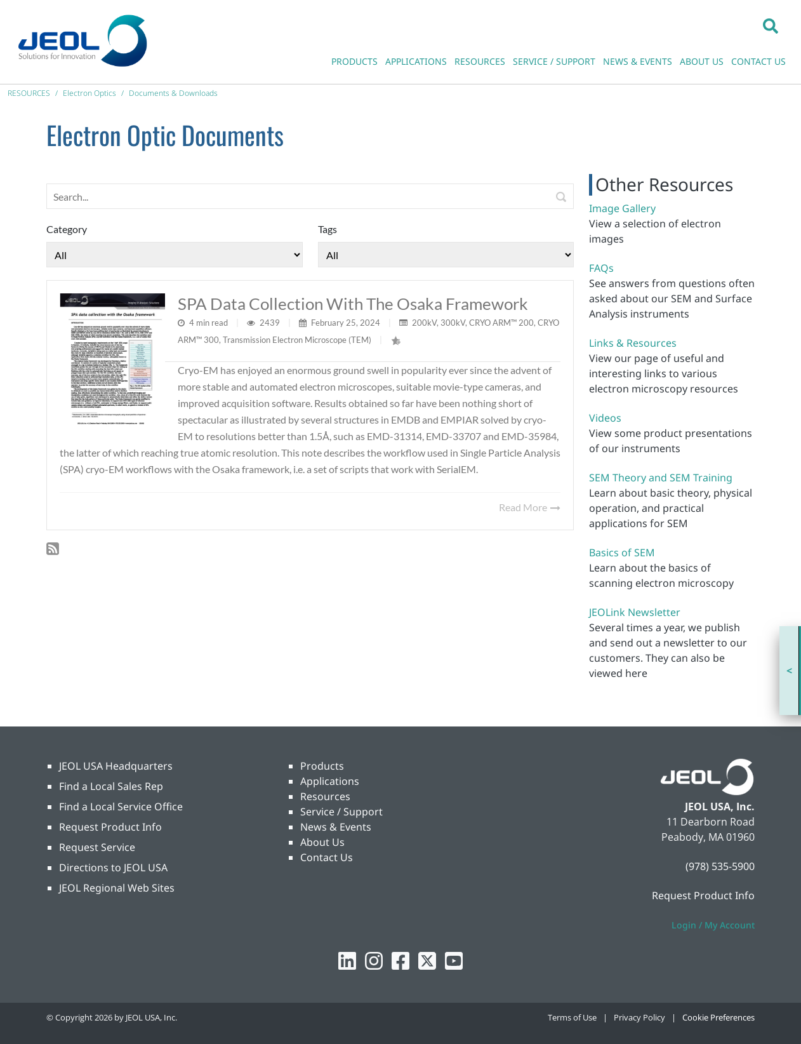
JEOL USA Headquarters (116, 766)
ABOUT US (702, 61)
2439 (271, 323)
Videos (605, 418)
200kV (424, 323)
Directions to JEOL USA (113, 867)
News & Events (335, 827)
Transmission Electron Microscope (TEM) (297, 340)
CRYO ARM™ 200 (501, 323)
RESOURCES (479, 61)
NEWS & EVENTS (637, 61)
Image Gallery (622, 208)
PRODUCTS (354, 61)
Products (322, 766)
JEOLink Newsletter (634, 612)
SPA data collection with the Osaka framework (353, 303)
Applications (329, 781)
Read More (529, 507)
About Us (322, 842)
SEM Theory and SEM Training (660, 478)
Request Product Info (110, 827)
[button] (770, 25)
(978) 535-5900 (720, 866)
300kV (452, 323)
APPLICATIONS (416, 61)
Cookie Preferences (718, 1017)
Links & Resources (633, 343)
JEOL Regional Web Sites (117, 888)
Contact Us (326, 857)
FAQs (601, 268)
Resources (325, 796)
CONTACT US (758, 61)
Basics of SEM (622, 552)
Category (66, 229)
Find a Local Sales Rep (111, 786)
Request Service (97, 847)
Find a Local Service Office (121, 806)
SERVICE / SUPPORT (554, 61)
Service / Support (341, 812)
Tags (327, 229)
